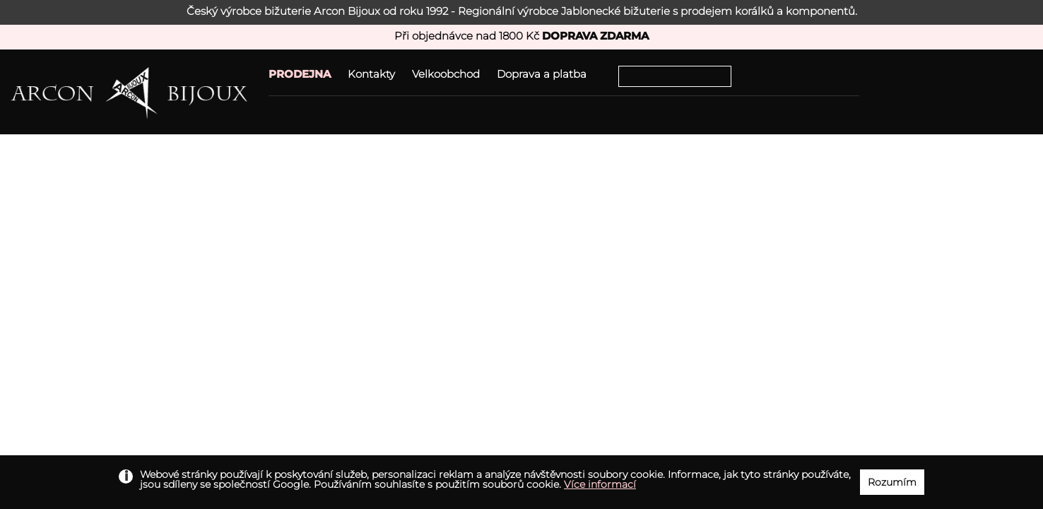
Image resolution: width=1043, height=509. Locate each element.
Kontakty (371, 74)
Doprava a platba (542, 74)
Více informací (600, 484)
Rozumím (892, 482)
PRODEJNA (300, 74)
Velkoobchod (446, 74)
